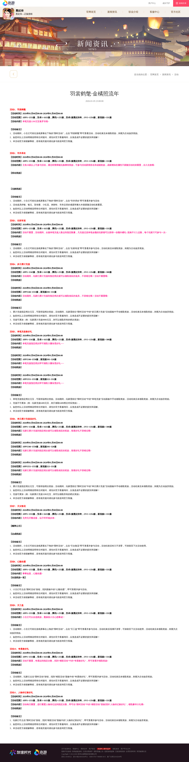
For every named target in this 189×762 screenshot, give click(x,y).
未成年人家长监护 (104, 749)
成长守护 (166, 3)
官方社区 (176, 12)
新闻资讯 (112, 12)
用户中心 (152, 3)
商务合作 (84, 749)
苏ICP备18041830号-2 (80, 757)
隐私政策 (116, 749)
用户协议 (92, 749)
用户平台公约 (125, 749)
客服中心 (154, 12)
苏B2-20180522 (66, 757)
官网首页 (91, 12)
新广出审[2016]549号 (114, 757)
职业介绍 (133, 12)
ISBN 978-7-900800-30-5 (97, 757)
